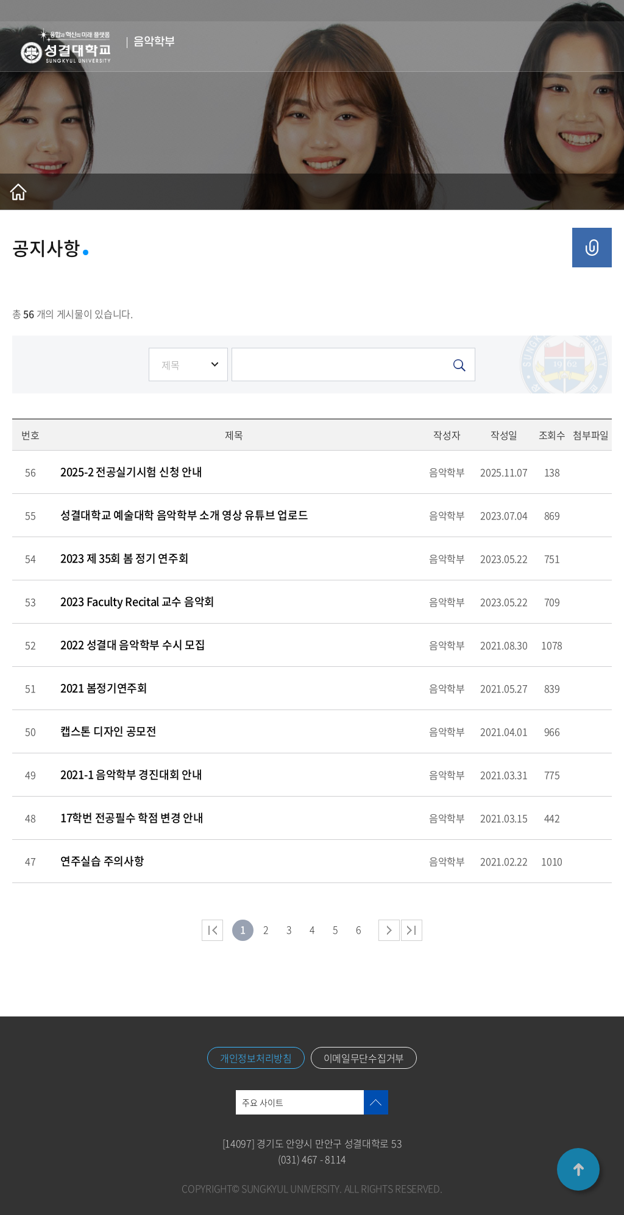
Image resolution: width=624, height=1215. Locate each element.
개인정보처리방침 (256, 1058)
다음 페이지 (389, 930)
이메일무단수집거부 (364, 1058)
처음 (212, 930)
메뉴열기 (596, 46)
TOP (578, 1169)
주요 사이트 (262, 1102)
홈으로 (18, 192)
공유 (592, 247)
